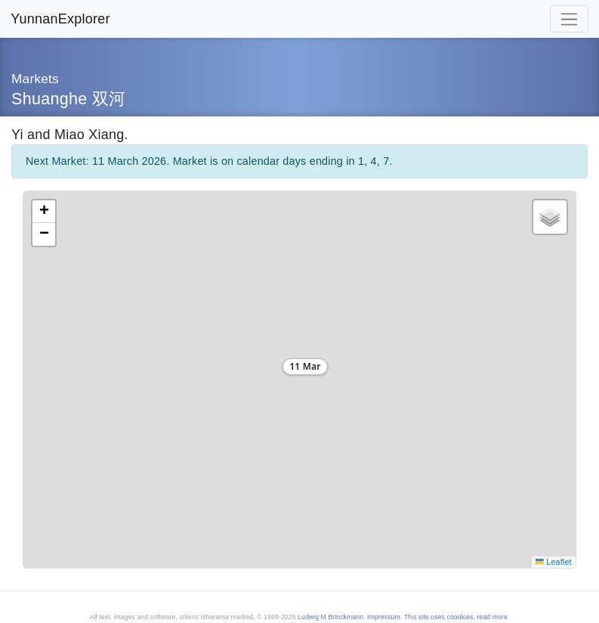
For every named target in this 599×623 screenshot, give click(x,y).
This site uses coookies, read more (456, 617)
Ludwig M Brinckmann (330, 617)
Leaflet (553, 561)
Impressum (383, 617)
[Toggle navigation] (569, 19)
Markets (35, 78)
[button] (299, 369)
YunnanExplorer (60, 18)
